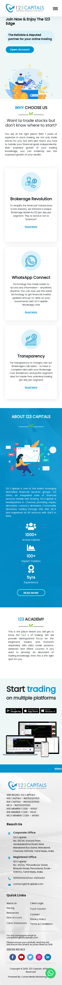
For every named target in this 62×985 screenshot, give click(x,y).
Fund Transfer (38, 909)
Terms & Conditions (41, 924)
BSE (18, 949)
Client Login (36, 903)
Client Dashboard (16, 923)
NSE (13, 949)
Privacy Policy (38, 919)
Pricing (10, 908)
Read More (31, 227)
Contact (35, 914)
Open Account (20, 49)
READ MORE (31, 593)
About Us (12, 903)
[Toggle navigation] (54, 8)
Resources (13, 913)
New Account (14, 918)
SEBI (9, 949)
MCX (22, 949)
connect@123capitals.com (28, 884)
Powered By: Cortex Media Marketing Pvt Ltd (31, 977)
